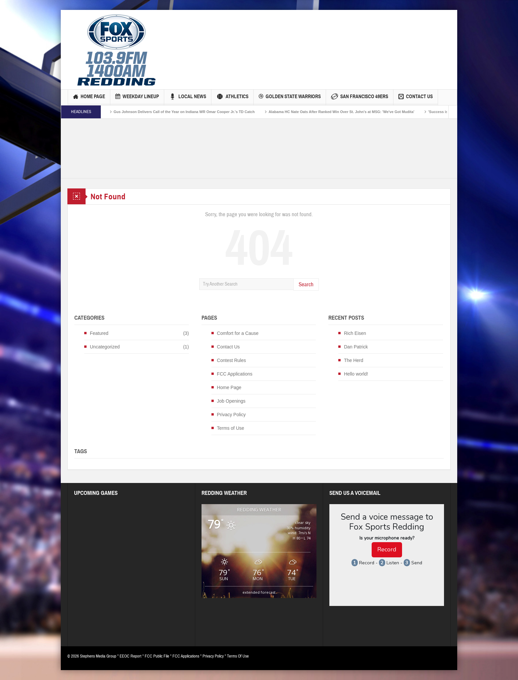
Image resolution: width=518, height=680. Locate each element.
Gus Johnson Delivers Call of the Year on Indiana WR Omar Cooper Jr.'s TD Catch (191, 112)
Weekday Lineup (137, 97)
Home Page (89, 97)
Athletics (232, 97)
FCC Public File (157, 656)
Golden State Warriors (290, 97)
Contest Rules (231, 360)
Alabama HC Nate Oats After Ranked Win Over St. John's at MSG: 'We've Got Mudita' (348, 112)
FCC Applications (234, 374)
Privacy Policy (231, 414)
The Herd (353, 360)
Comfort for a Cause (238, 333)
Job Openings (231, 401)
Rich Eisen (355, 333)
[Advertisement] (286, 38)
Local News (187, 97)
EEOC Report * (132, 656)
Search (306, 284)
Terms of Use (230, 428)
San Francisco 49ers (359, 97)
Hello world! (356, 374)
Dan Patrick (356, 346)
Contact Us (415, 97)
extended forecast (259, 592)
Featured (99, 333)
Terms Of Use (238, 656)
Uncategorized (105, 346)
